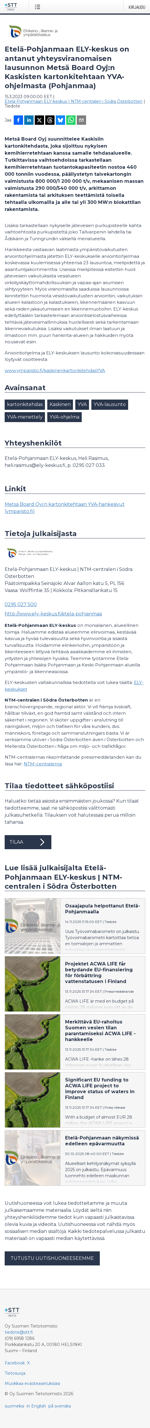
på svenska (59, 1406)
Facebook (15, 1363)
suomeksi (14, 1406)
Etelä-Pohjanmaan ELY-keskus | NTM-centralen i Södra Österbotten (73, 101)
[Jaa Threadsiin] (50, 120)
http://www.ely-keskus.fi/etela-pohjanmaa (53, 614)
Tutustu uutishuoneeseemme (52, 1258)
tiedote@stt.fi (19, 1332)
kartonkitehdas (25, 404)
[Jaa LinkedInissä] (29, 120)
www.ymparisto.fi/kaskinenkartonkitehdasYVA (55, 370)
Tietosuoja (15, 1373)
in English (36, 1406)
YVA (82, 404)
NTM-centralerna (43, 764)
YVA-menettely (25, 417)
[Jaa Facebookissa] (18, 120)
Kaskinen (60, 404)
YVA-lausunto (110, 404)
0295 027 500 (21, 604)
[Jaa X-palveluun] (39, 120)
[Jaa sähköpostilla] (81, 120)
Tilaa (28, 842)
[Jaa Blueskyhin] (60, 120)
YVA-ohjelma (64, 417)
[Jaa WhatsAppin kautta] (71, 120)
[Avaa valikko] (38, 6)
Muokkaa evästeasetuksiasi (32, 1383)
